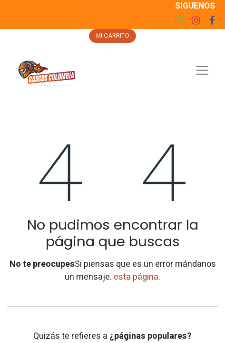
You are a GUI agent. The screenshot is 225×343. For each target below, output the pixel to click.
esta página (136, 277)
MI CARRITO (112, 35)
